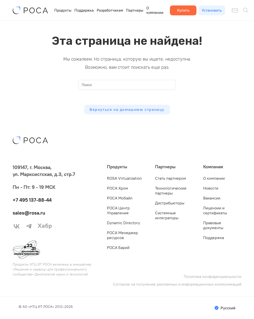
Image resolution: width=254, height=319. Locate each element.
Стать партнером (170, 178)
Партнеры (134, 10)
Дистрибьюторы (169, 202)
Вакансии (211, 198)
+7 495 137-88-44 (32, 200)
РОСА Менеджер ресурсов (122, 235)
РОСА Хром (117, 188)
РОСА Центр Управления (118, 210)
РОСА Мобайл (119, 198)
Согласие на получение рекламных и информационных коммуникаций (177, 284)
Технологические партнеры (171, 191)
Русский (228, 307)
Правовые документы (213, 225)
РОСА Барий (118, 247)
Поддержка (84, 10)
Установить (212, 10)
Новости (210, 188)
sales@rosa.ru (29, 213)
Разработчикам (110, 10)
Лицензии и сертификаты (215, 210)
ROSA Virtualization (124, 178)
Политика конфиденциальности (212, 276)
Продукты (62, 10)
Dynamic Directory (123, 222)
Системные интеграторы (166, 215)
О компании (154, 10)
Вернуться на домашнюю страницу (127, 109)
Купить (183, 10)
